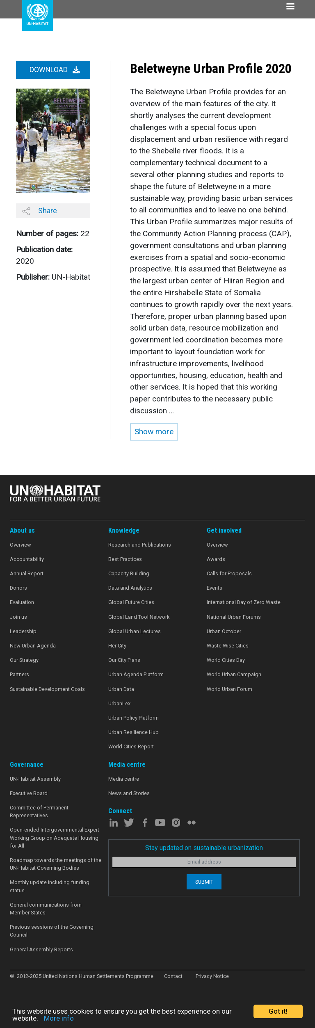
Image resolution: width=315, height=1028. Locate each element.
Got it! (278, 1011)
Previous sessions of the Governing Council (52, 931)
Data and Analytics (130, 588)
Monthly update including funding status (49, 886)
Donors (18, 588)
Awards (216, 559)
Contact (173, 976)
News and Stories (129, 793)
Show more (154, 431)
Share (39, 210)
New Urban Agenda (33, 646)
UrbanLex (119, 703)
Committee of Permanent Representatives (39, 811)
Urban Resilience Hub (133, 732)
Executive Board (29, 793)
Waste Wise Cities (228, 646)
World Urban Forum (229, 689)
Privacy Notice (212, 976)
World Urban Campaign (234, 674)
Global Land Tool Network (138, 617)
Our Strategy (24, 660)
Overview (20, 545)
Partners (19, 674)
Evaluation (22, 602)
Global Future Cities (131, 602)
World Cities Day (226, 660)
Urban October (224, 631)
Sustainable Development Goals (47, 689)
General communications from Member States (46, 909)
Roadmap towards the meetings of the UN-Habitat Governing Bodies (55, 864)
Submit (204, 882)
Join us (18, 617)
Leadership (23, 631)
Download (55, 70)
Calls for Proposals (229, 573)
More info (59, 1018)
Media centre (123, 779)
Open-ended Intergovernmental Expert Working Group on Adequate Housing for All (54, 837)
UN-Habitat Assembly (35, 779)
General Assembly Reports (41, 949)
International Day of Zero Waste (244, 602)
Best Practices (125, 559)
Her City (117, 646)
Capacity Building (128, 573)
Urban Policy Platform (133, 718)
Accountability (27, 559)
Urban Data (121, 689)
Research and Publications (139, 545)
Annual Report (26, 573)
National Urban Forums (234, 617)
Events (214, 588)
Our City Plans (124, 660)
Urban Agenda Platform (136, 674)
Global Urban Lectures (134, 631)
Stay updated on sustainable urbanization (204, 848)
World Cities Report (131, 746)
